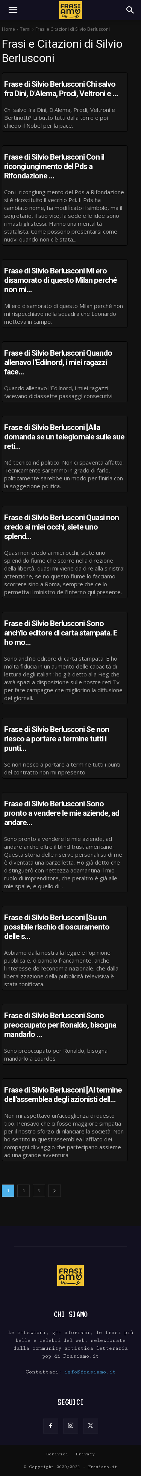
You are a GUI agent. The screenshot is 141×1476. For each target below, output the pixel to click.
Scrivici (57, 1454)
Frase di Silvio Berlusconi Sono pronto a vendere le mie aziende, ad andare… (61, 813)
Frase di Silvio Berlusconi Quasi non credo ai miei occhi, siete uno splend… (61, 527)
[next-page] (54, 1191)
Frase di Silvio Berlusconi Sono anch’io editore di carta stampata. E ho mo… (60, 633)
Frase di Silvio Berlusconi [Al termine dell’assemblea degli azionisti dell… (63, 1094)
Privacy (85, 1454)
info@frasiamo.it (90, 1372)
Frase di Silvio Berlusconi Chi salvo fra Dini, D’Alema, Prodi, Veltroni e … (61, 89)
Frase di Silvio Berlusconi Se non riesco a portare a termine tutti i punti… (56, 739)
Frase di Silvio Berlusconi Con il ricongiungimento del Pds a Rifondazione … (54, 166)
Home (8, 29)
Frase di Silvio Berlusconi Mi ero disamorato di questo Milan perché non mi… (60, 280)
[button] (13, 10)
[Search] (130, 10)
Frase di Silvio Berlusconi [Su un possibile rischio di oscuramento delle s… (56, 927)
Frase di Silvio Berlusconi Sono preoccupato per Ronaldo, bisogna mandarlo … (60, 1025)
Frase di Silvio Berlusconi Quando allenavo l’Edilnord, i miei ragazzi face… (58, 362)
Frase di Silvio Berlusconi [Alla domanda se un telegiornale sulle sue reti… (64, 437)
